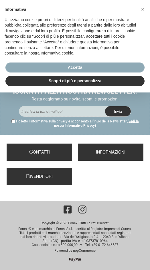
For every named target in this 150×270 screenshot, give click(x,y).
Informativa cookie (57, 53)
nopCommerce (84, 251)
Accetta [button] (75, 67)
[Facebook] (67, 209)
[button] (142, 9)
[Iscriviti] (62, 111)
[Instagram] (82, 209)
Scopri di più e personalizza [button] (75, 80)
